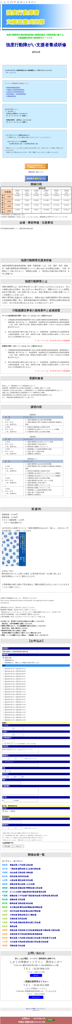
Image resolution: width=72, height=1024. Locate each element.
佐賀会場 (13, 934)
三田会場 (36, 923)
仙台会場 (13, 873)
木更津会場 (45, 896)
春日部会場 (33, 892)
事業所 (13, 811)
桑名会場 (29, 911)
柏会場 (37, 896)
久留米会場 (55, 930)
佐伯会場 (44, 942)
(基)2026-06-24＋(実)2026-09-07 (15, 674)
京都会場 (13, 919)
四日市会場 (14, 911)
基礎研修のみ (9, 660)
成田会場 (54, 896)
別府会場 (29, 942)
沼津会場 (21, 903)
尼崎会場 (21, 923)
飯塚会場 (38, 930)
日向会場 (21, 946)
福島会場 (13, 884)
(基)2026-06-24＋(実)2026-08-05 (15, 671)
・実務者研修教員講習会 (12, 87)
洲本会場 (29, 923)
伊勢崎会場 (29, 888)
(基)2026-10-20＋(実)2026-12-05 (15, 717)
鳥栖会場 (38, 934)
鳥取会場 (13, 926)
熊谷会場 (42, 892)
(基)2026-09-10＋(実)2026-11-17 (15, 710)
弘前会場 (29, 865)
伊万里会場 (22, 934)
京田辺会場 (22, 919)
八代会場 (21, 938)
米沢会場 (29, 880)
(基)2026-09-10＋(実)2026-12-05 (15, 712)
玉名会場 (36, 938)
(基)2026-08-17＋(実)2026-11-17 (15, 702)
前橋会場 (21, 888)
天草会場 (44, 938)
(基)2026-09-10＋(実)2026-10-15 (15, 707)
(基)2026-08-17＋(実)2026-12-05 (15, 704)
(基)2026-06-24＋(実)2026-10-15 (15, 676)
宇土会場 (52, 938)
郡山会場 (21, 884)
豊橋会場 (30, 907)
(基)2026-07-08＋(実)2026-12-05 (15, 694)
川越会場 (25, 892)
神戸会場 (13, 923)
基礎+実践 (8, 658)
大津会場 (13, 915)
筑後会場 (13, 930)
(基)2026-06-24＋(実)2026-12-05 (15, 681)
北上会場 (29, 869)
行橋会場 (46, 930)
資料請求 (36, 975)
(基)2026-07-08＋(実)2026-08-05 (15, 684)
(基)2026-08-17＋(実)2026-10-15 (15, 699)
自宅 (6, 811)
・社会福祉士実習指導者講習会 (14, 92)
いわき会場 (29, 884)
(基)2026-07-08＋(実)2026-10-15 (15, 689)
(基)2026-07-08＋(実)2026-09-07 (15, 686)
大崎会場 (29, 873)
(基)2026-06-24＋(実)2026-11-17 (15, 679)
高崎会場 (13, 888)
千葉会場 (30, 896)
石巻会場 (21, 873)
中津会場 (21, 942)
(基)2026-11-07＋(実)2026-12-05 (15, 720)
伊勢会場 (36, 911)
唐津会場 (30, 934)
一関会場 (13, 869)
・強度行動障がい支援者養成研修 (15, 94)
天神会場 (21, 930)
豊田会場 (23, 907)
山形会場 (13, 880)
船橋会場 (13, 896)
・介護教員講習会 (10, 96)
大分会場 (13, 942)
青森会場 (13, 865)
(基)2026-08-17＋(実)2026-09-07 (15, 697)
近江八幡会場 (30, 915)
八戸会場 (21, 865)
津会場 (22, 911)
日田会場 (36, 942)
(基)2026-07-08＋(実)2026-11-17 (15, 692)
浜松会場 (29, 903)
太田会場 (38, 888)
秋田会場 (13, 876)
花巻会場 (36, 869)
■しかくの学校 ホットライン (36, 1008)
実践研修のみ (9, 662)
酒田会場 (21, 880)
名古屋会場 (14, 907)
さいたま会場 (15, 892)
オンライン (18, 861)
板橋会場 (13, 900)
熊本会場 (13, 938)
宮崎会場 (13, 946)
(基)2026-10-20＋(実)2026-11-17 (15, 715)
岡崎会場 (38, 907)
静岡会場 (13, 903)
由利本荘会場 (23, 876)
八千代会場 (22, 896)
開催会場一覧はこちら (36, 172)
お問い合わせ (36, 997)
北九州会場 (29, 930)
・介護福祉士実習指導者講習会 (14, 90)
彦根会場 (21, 915)
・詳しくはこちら (10, 72)
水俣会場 (29, 938)
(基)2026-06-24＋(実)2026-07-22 (15, 668)
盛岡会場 (21, 869)
